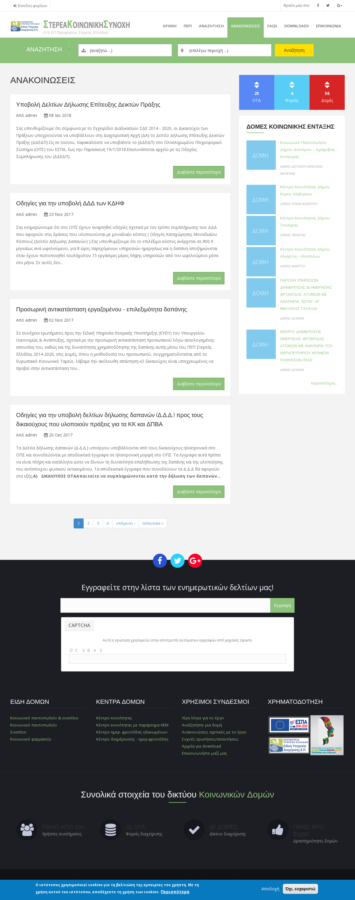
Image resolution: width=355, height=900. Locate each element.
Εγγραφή (282, 607)
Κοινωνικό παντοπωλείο (34, 726)
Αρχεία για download (202, 747)
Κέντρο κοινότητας (114, 719)
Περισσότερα (175, 892)
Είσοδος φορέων (32, 5)
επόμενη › (125, 525)
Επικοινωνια (328, 25)
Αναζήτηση (294, 50)
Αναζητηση (211, 25)
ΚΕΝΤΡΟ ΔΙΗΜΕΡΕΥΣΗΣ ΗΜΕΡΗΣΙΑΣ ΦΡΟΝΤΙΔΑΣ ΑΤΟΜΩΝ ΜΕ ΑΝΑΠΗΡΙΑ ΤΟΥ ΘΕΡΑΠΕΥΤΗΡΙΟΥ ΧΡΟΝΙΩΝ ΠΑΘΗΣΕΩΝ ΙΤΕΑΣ (308, 353)
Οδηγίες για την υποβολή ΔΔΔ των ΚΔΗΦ (72, 204)
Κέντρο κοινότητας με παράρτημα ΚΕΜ (133, 726)
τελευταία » (153, 525)
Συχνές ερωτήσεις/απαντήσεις (210, 740)
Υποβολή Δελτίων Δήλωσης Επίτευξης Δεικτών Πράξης (90, 104)
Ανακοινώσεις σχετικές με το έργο (214, 733)
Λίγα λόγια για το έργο (203, 719)
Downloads (296, 25)
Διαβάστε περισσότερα (199, 172)
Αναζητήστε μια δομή (202, 726)
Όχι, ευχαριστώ (300, 889)
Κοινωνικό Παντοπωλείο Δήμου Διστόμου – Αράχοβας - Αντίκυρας (308, 149)
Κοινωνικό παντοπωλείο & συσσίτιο (45, 719)
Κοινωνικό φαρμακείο (31, 740)
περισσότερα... (323, 390)
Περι (188, 25)
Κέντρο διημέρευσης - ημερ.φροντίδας (133, 740)
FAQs (272, 25)
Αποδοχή (270, 889)
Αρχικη (170, 25)
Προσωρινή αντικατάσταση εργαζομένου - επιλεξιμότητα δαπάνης (104, 310)
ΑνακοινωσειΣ (245, 25)
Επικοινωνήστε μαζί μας (204, 755)
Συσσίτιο (19, 733)
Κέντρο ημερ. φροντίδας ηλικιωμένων (132, 733)
